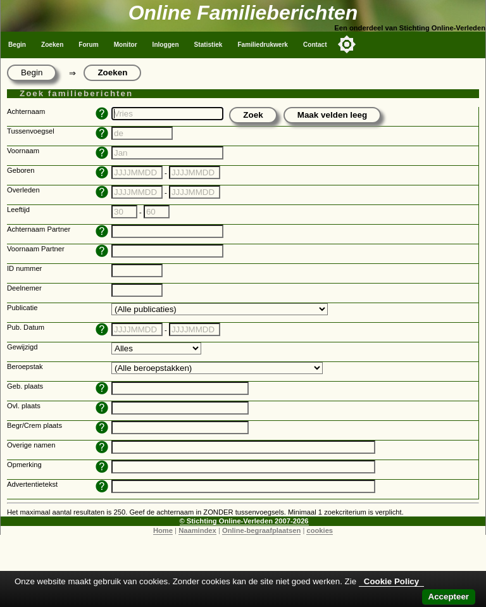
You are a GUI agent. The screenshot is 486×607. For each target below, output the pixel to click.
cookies (319, 530)
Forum (88, 44)
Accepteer (448, 596)
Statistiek (208, 44)
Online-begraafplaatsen (261, 530)
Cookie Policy (391, 581)
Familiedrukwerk (262, 44)
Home (163, 530)
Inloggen (166, 44)
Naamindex (197, 530)
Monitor (125, 44)
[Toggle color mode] (346, 44)
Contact (315, 44)
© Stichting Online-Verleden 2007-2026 (244, 521)
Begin (17, 44)
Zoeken (52, 44)
